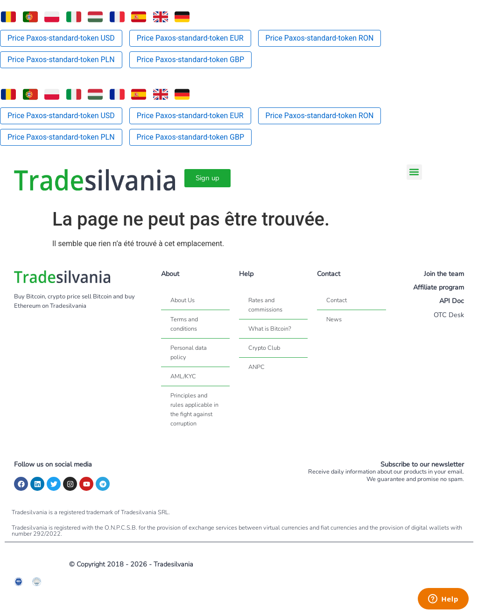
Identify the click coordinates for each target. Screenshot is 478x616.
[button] (414, 172)
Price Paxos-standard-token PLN (61, 59)
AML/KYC (183, 376)
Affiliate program (438, 287)
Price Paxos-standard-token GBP (190, 59)
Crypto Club (264, 348)
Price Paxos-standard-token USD (61, 38)
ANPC (256, 367)
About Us (182, 300)
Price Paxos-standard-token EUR (190, 38)
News (334, 319)
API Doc (451, 300)
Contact (336, 300)
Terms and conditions (184, 324)
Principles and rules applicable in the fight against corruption (194, 409)
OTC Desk (449, 314)
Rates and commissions (265, 305)
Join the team (444, 273)
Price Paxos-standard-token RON (320, 38)
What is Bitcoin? (269, 329)
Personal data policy (188, 352)
